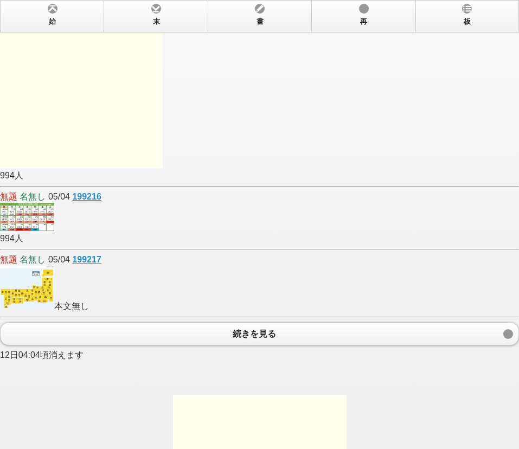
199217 (86, 259)
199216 (86, 196)
